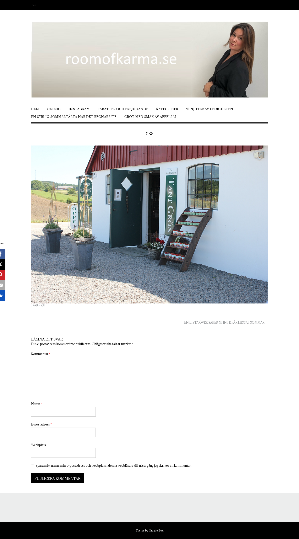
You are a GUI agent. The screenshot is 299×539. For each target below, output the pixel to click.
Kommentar (40, 354)
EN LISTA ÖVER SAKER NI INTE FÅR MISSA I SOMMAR (226, 322)
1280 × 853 (38, 305)
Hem (35, 109)
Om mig (54, 109)
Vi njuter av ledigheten (209, 109)
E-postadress (41, 424)
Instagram (79, 109)
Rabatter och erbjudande (123, 109)
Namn (36, 404)
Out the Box (156, 530)
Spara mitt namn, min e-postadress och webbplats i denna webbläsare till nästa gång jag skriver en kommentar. (113, 465)
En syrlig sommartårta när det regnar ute (73, 117)
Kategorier (167, 109)
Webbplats (38, 445)
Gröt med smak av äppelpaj (150, 117)
